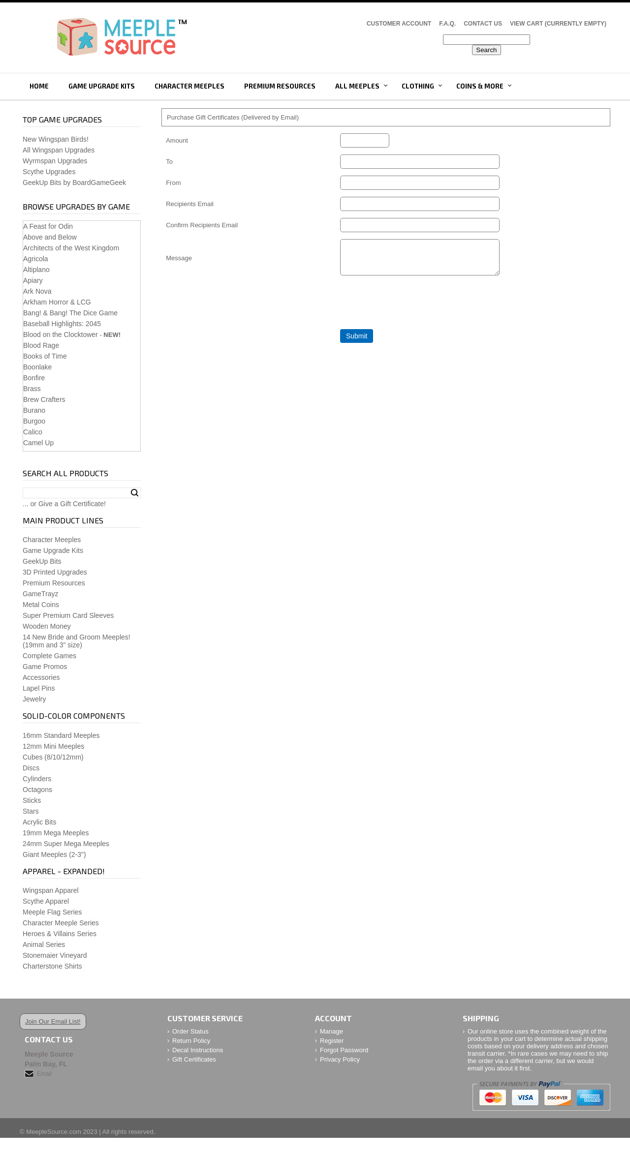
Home (39, 86)
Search (134, 493)
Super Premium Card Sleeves (68, 615)
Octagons (37, 789)
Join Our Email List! (53, 1021)
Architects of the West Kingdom (71, 248)
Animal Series (44, 944)
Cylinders (37, 779)
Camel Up (38, 443)
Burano (34, 410)
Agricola (35, 259)
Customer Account (399, 23)
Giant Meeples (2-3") (54, 854)
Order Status (190, 1031)
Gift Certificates (194, 1059)
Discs (31, 768)
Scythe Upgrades (49, 172)
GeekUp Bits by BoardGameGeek (74, 182)
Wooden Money (47, 626)
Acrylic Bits (39, 822)
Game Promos (45, 666)
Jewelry (34, 699)
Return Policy (191, 1040)
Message (179, 261)
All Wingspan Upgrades (58, 150)
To (169, 161)
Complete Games (49, 656)
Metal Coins (41, 605)
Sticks (32, 800)
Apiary (33, 280)
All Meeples (357, 86)
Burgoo (34, 421)
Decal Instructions (197, 1050)
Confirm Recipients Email (202, 225)
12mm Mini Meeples (53, 746)
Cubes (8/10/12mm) (53, 757)
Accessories (41, 677)
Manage (331, 1031)
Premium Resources (279, 86)
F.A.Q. (447, 23)
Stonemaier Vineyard (55, 955)
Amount (177, 140)
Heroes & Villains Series (59, 934)
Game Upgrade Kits (101, 86)
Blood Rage (41, 345)
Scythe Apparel (46, 901)
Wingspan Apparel (51, 890)
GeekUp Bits (42, 561)
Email (44, 1073)
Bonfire (34, 378)
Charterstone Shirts (52, 966)
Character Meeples (189, 86)
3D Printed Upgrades (55, 572)
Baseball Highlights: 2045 (62, 324)
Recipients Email (190, 204)
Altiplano (36, 270)
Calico (32, 432)
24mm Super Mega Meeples (66, 844)
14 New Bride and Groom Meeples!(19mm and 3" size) (76, 641)
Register (332, 1040)
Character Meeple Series (61, 923)
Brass (32, 389)
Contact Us (483, 23)
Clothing (418, 86)
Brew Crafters (44, 399)
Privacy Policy (340, 1059)
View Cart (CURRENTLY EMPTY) (558, 23)
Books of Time (45, 356)
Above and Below (50, 237)
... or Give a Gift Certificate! (64, 504)
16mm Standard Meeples (61, 735)
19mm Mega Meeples (56, 833)
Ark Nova (37, 291)
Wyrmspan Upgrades (55, 161)
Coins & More (480, 86)
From (173, 182)
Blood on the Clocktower (60, 334)
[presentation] (415, 309)
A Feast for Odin (48, 226)
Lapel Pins (39, 688)
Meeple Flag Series (52, 912)
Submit (357, 342)
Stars (31, 811)
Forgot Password (344, 1050)
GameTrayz (41, 594)
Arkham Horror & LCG (57, 302)
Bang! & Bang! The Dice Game (70, 313)
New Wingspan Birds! (56, 139)
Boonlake (37, 367)
